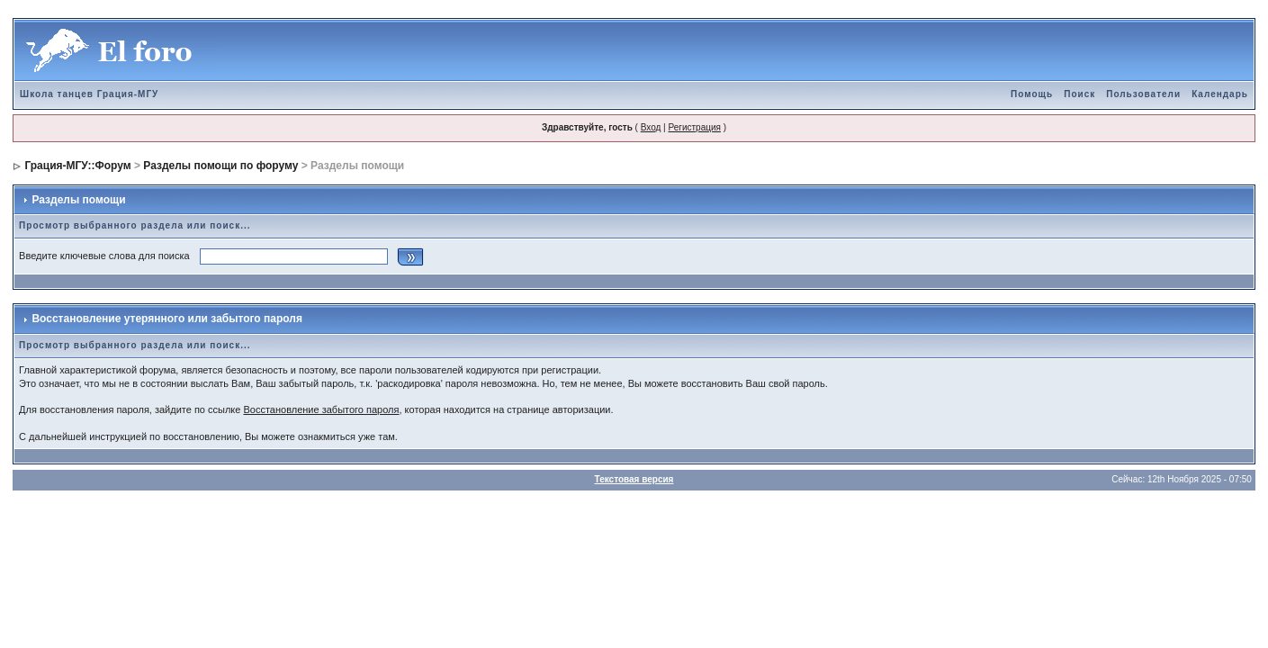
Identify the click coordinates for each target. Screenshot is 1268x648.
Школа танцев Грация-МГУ (89, 94)
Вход (651, 127)
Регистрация (694, 127)
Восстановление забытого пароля (321, 409)
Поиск (1079, 94)
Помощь (1032, 94)
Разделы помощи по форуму (220, 165)
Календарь (1220, 94)
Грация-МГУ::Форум (77, 165)
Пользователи (1143, 94)
